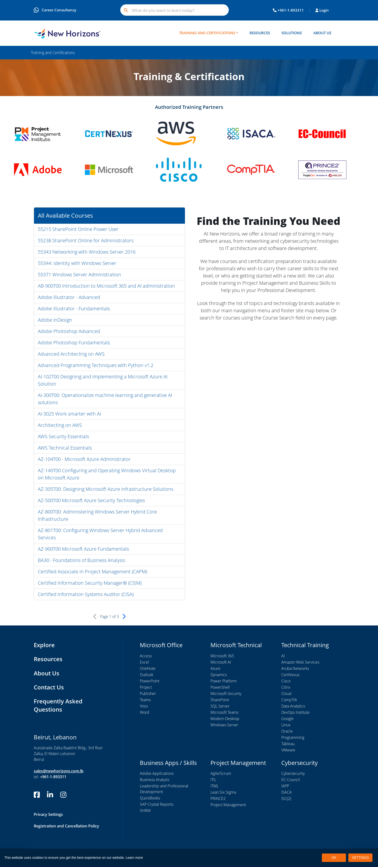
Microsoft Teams (224, 712)
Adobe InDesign (55, 320)
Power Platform (223, 681)
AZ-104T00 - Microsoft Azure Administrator (84, 459)
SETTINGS (360, 858)
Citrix (285, 687)
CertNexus (290, 674)
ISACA (286, 792)
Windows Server (224, 725)
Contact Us (49, 687)
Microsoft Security (225, 693)
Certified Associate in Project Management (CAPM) (92, 572)
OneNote (147, 668)
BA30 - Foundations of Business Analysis (81, 560)
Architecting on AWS (60, 425)
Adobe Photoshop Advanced (69, 331)
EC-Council (290, 780)
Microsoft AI (220, 662)
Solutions (292, 32)
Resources (260, 32)
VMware (288, 750)
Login (322, 10)
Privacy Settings (48, 813)
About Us (322, 32)
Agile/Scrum (220, 773)
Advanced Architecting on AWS (71, 354)
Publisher (148, 693)
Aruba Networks (295, 668)
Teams (145, 699)
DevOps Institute (295, 712)
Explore (44, 645)
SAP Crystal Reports (156, 804)
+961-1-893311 (288, 10)
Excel (144, 662)
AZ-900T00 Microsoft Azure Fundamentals (83, 549)
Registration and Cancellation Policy (66, 825)
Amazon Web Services (300, 662)
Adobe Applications (157, 773)
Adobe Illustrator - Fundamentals (74, 308)
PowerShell (220, 687)
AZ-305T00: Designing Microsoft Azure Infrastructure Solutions (105, 489)
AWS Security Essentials (63, 436)
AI (283, 656)
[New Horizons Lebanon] (67, 33)
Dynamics (218, 674)
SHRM (145, 810)
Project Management (228, 805)
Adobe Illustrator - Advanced (69, 297)
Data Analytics (293, 706)
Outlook (146, 674)
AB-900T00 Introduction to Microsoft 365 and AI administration (106, 286)
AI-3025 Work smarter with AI (69, 414)
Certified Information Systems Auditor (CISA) (86, 594)
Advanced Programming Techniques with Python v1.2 (95, 365)
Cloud (286, 693)
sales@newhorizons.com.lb (58, 770)
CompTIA (289, 699)
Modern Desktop (224, 718)
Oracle (287, 731)
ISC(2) (286, 798)
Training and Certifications (207, 32)
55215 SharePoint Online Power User (78, 229)
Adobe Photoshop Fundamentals (74, 343)
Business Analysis (154, 780)
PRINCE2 (218, 798)
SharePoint (219, 699)
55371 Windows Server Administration (79, 274)
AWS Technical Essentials (65, 448)
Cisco (285, 681)
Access (146, 656)
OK (333, 858)
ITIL (213, 780)
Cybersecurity (293, 773)
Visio (144, 706)
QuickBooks (150, 798)
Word (144, 712)
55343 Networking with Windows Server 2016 (86, 252)
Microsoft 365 (222, 656)
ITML (214, 786)
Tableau (288, 743)
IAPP (285, 786)
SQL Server (220, 706)
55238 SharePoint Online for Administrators (86, 240)
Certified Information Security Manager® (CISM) (90, 583)
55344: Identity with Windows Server (77, 263)
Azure (215, 668)
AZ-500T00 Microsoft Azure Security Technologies (91, 500)
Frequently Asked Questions (58, 705)
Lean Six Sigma (223, 792)
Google (287, 718)
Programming (292, 737)
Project (146, 687)
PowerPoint (149, 681)
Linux (285, 725)
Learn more (134, 858)
